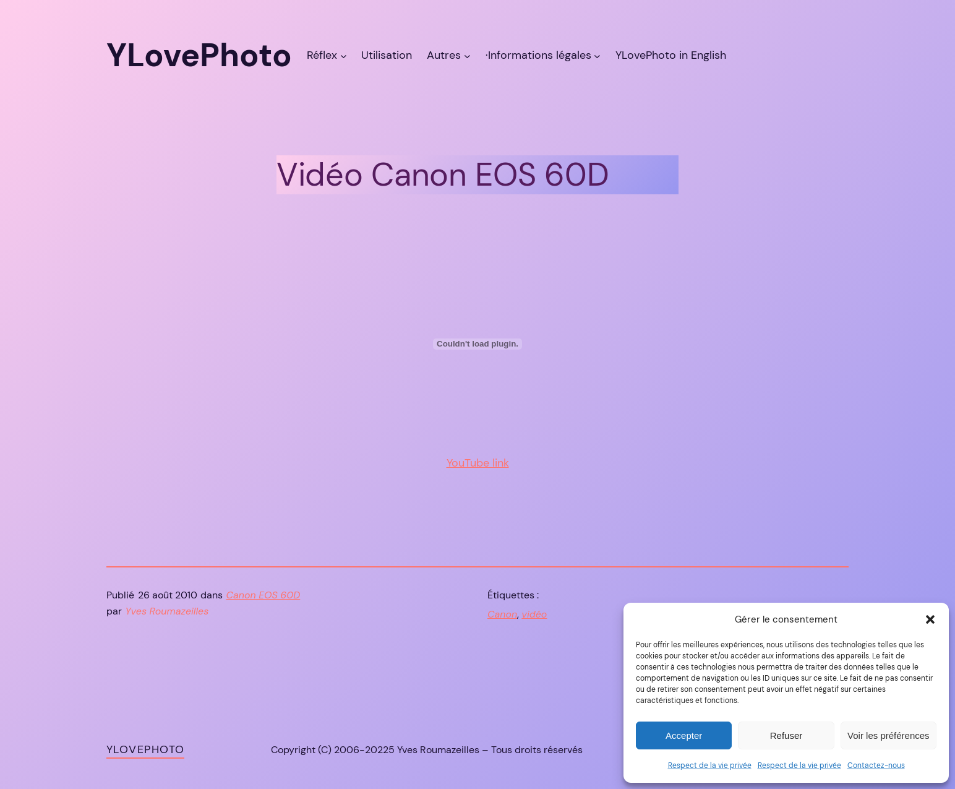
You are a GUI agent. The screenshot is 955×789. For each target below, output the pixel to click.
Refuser (786, 735)
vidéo (534, 614)
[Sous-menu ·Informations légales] (597, 55)
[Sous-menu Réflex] (343, 55)
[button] (930, 619)
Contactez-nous (876, 765)
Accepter (684, 735)
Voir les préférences (888, 735)
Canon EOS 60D (263, 595)
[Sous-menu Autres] (467, 55)
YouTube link (478, 462)
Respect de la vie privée (710, 765)
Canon (502, 614)
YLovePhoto (145, 749)
